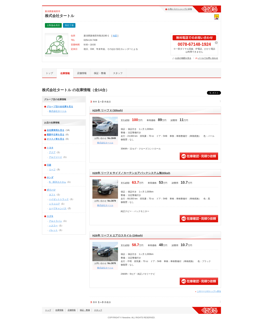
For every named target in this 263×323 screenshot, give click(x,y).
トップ (49, 73)
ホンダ (50, 177)
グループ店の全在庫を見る (60, 106)
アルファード (55, 157)
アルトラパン (55, 221)
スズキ (50, 216)
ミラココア (54, 204)
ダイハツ (51, 190)
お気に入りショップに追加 (180, 9)
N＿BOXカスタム (57, 182)
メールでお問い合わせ (208, 58)
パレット (53, 230)
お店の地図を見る (183, 58)
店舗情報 (82, 73)
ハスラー (53, 225)
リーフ (52, 169)
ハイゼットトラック (59, 199)
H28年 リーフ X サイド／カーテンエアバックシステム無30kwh (131, 173)
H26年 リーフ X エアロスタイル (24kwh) (117, 235)
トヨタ (50, 147)
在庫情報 (65, 73)
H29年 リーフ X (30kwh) (107, 110)
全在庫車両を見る (55, 130)
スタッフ (118, 73)
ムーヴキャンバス (57, 208)
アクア (52, 152)
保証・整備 (100, 73)
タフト (52, 194)
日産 (49, 165)
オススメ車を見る (55, 139)
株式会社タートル (105, 143)
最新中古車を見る (55, 134)
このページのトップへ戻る (209, 291)
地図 (115, 35)
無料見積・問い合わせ (199, 156)
